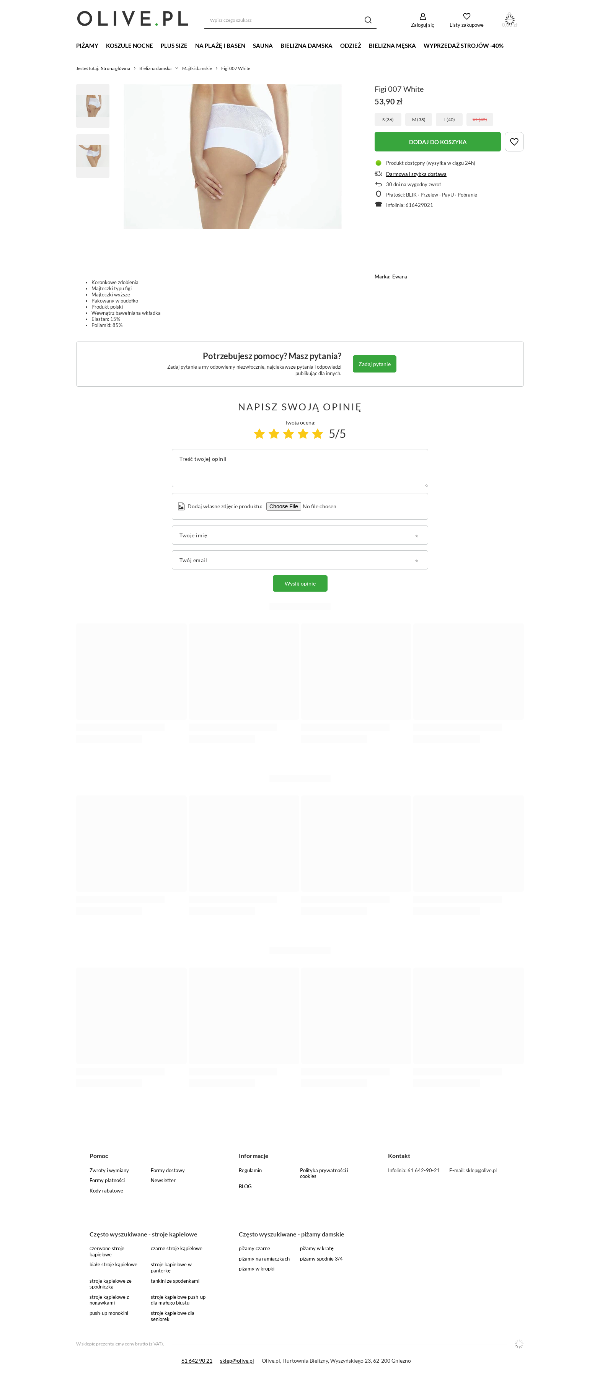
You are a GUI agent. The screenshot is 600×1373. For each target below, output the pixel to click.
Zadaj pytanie (375, 364)
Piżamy (87, 45)
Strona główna (115, 68)
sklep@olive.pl (237, 1360)
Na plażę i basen (220, 45)
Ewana (399, 276)
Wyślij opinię (300, 583)
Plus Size (174, 45)
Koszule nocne (129, 45)
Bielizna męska (392, 45)
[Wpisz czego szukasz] (290, 20)
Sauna (263, 45)
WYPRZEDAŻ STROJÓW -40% (464, 45)
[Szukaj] (368, 20)
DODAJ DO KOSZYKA (438, 141)
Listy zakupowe (467, 25)
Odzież (350, 45)
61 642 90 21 (196, 1360)
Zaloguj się (422, 25)
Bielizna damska (306, 45)
